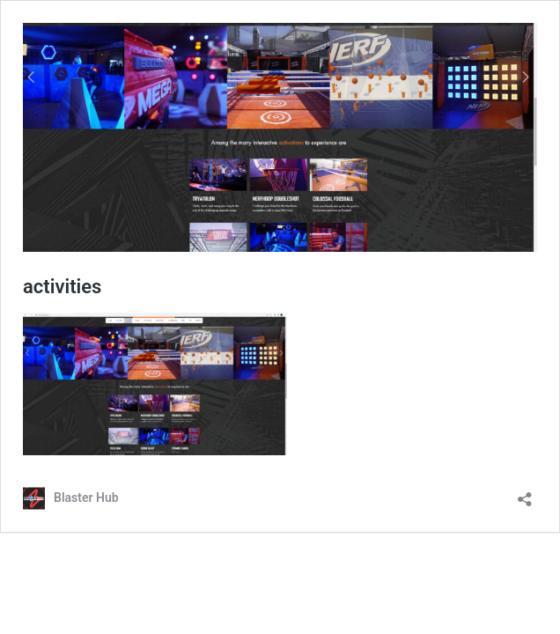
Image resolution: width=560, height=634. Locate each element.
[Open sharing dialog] (524, 493)
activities (62, 287)
